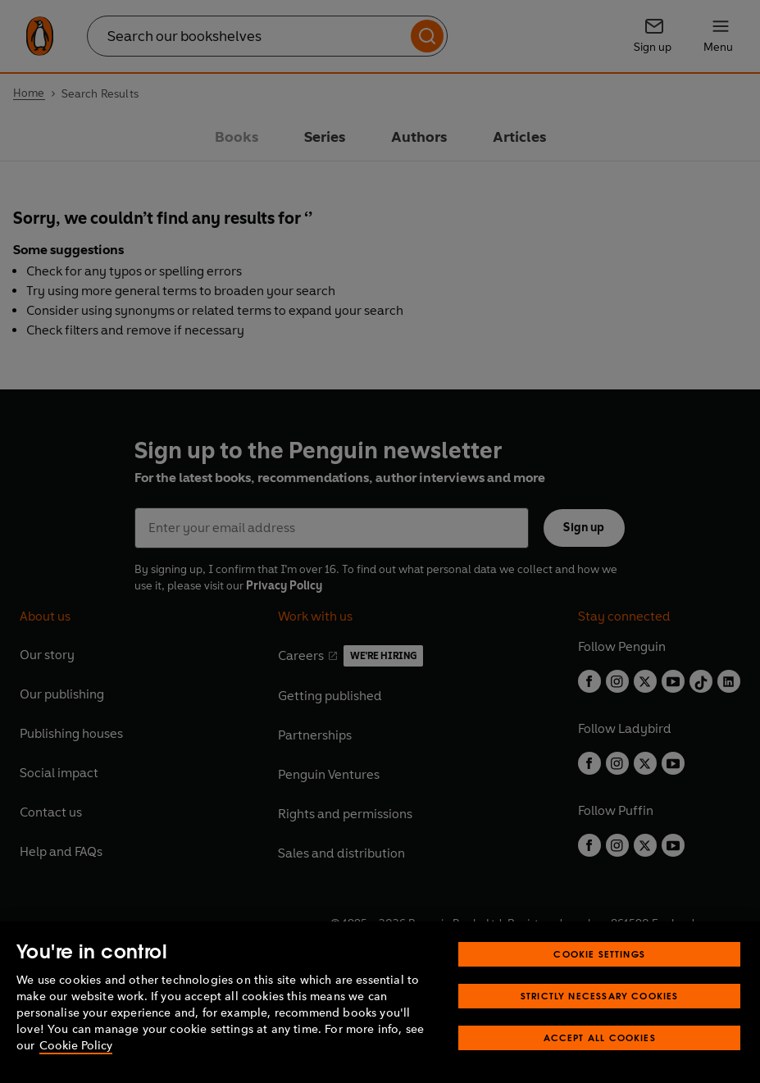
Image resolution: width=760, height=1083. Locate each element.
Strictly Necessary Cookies (600, 996)
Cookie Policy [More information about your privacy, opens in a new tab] (75, 1046)
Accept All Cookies (600, 1037)
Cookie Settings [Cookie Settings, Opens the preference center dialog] (599, 954)
